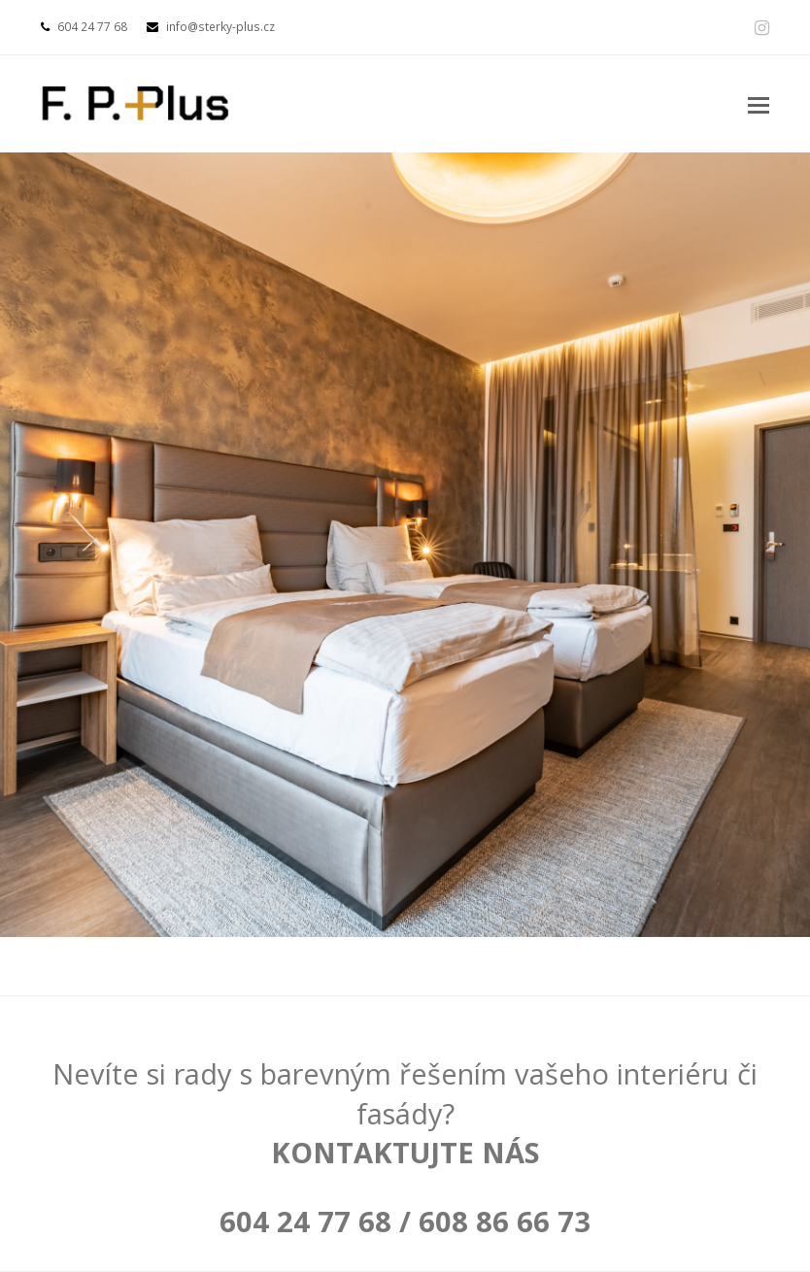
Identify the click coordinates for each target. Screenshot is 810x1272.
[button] (758, 103)
